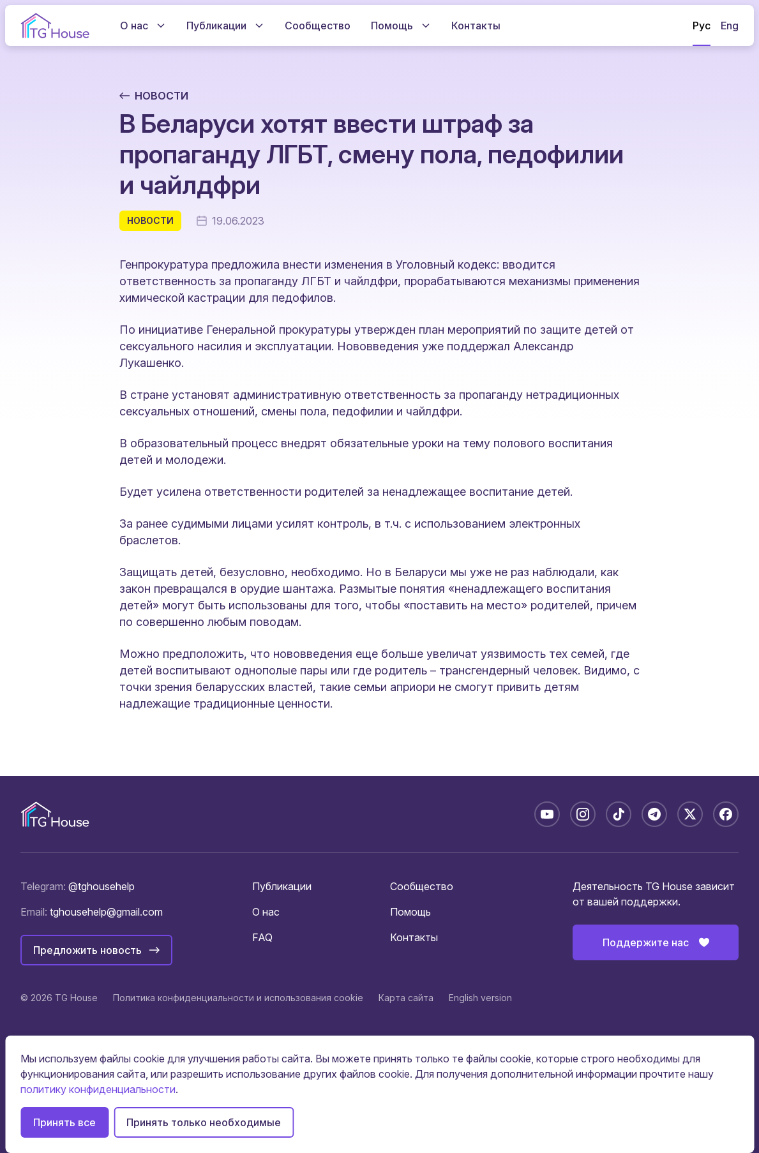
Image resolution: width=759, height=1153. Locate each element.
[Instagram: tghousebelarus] (583, 814)
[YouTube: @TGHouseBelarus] (547, 814)
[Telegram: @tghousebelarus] (654, 814)
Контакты (414, 937)
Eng (730, 25)
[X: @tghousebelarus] (690, 814)
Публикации (282, 886)
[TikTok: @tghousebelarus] (618, 814)
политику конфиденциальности (98, 1089)
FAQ (262, 937)
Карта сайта (406, 997)
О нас (266, 911)
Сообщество (421, 886)
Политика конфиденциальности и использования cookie (238, 997)
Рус (701, 25)
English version (480, 997)
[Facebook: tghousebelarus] (726, 814)
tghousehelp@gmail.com (106, 911)
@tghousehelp (101, 886)
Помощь (410, 911)
